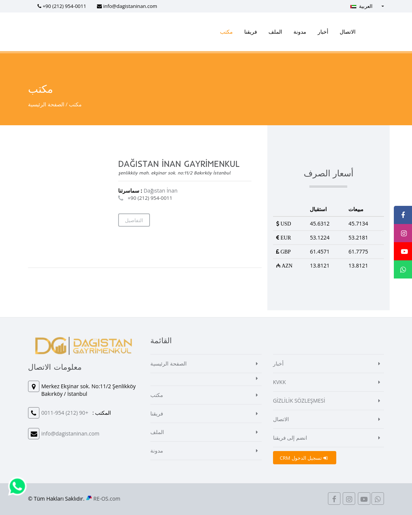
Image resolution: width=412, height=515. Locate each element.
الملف (275, 31)
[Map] (72, 202)
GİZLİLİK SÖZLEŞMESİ (299, 400)
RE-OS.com (107, 498)
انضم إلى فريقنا (290, 437)
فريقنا (250, 31)
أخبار (323, 31)
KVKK (279, 382)
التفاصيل (134, 220)
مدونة (299, 31)
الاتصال (348, 31)
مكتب (226, 31)
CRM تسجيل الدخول (304, 457)
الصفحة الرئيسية (46, 104)
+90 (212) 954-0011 (64, 6)
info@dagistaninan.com (130, 6)
